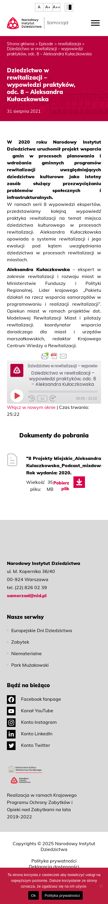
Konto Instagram (32, 722)
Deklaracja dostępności (54, 866)
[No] (101, 886)
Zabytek (20, 642)
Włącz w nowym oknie (31, 407)
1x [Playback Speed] (42, 398)
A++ (56, 7)
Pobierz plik (61, 485)
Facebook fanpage (34, 699)
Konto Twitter (28, 745)
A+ (47, 7)
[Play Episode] (16, 395)
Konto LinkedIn (29, 733)
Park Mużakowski (30, 665)
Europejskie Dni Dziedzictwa (41, 630)
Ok (33, 895)
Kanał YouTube (30, 710)
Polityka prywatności (54, 861)
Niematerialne (26, 653)
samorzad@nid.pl (27, 595)
